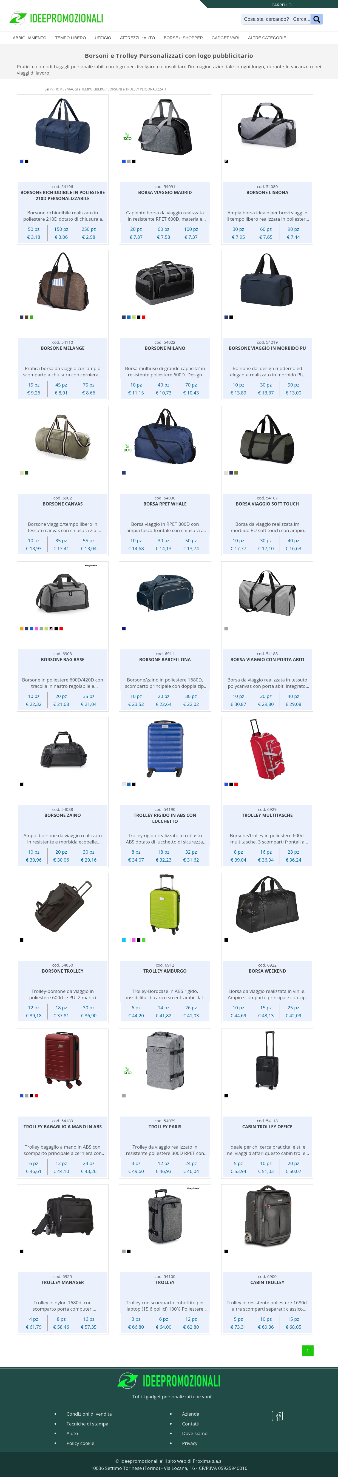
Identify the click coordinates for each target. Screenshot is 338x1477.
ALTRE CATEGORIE (267, 37)
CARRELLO (282, 4)
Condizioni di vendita (89, 1414)
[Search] (277, 19)
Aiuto (72, 1433)
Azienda (190, 1414)
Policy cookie (80, 1443)
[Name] (316, 19)
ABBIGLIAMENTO (29, 37)
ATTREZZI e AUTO (137, 37)
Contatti (190, 1424)
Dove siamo (195, 1433)
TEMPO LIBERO (70, 37)
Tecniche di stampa (88, 1424)
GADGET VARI (225, 37)
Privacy (189, 1443)
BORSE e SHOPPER (183, 37)
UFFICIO (103, 37)
